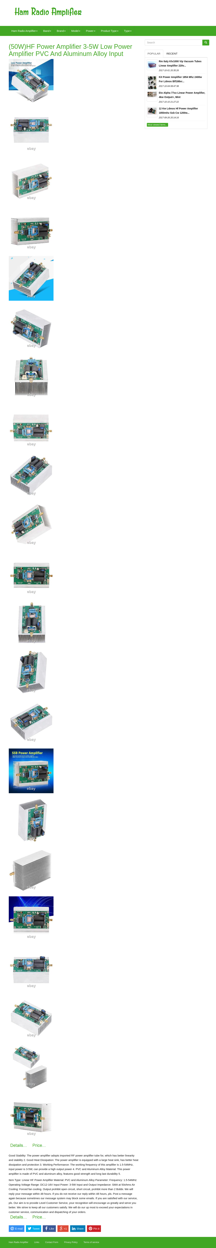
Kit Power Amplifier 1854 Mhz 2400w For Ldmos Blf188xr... (180, 79)
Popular (154, 53)
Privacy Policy (71, 1242)
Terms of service (91, 1242)
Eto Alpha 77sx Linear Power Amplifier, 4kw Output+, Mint (182, 95)
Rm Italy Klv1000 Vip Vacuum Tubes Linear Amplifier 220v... (180, 63)
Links (36, 1242)
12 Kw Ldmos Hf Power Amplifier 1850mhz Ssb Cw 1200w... (178, 110)
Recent (172, 53)
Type (128, 30)
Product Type (109, 30)
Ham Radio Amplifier (24, 30)
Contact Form (51, 1242)
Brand (61, 30)
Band (47, 30)
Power (90, 30)
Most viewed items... (157, 125)
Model (75, 30)
